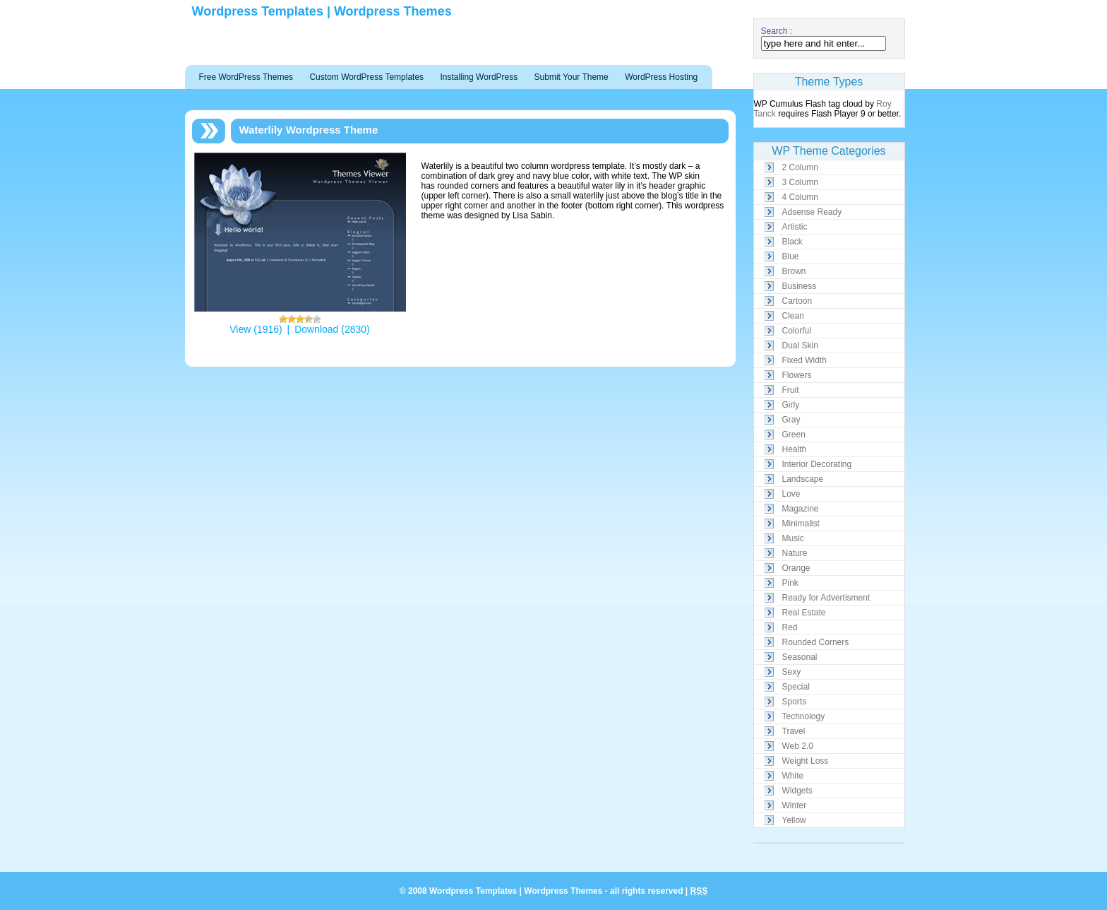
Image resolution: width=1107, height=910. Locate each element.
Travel (794, 731)
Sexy (791, 672)
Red (790, 627)
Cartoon (797, 301)
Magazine (800, 509)
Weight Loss (805, 761)
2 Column (800, 167)
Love (791, 494)
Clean (793, 316)
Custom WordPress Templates (366, 77)
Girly (791, 405)
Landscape (803, 479)
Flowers (797, 375)
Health (794, 449)
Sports (794, 702)
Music (793, 538)
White (793, 776)
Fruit (790, 390)
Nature (795, 553)
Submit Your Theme (571, 77)
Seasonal (800, 657)
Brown (794, 271)
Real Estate (804, 613)
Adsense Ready (812, 212)
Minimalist (801, 523)
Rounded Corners (815, 642)
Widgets (797, 791)
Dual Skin (800, 345)
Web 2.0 (797, 746)
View (240, 329)
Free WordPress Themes (246, 77)
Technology (803, 716)
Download (316, 329)
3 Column (800, 182)
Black (792, 242)
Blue (790, 256)
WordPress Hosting (661, 77)
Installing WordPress (478, 77)
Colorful (796, 331)
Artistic (795, 227)
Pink (790, 583)
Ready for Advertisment (826, 598)
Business (799, 286)
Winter (794, 805)
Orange (796, 568)
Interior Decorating (817, 464)
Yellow (794, 820)
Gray (791, 420)
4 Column (800, 197)
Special (796, 687)
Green (794, 434)
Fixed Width (804, 360)
